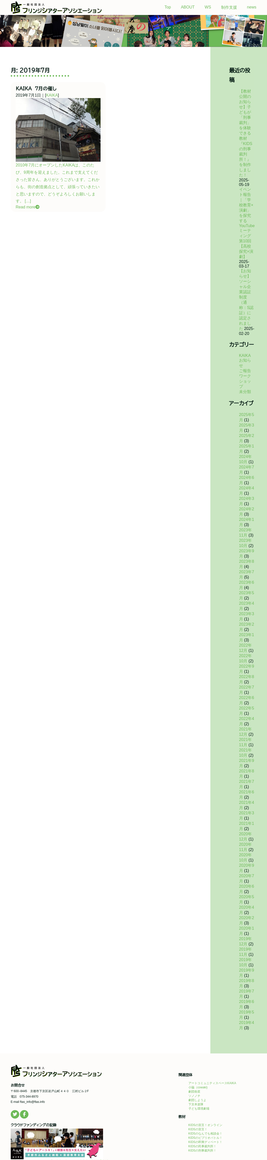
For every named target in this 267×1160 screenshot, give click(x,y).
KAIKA (52, 95)
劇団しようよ (197, 1100)
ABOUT (188, 7)
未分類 (245, 392)
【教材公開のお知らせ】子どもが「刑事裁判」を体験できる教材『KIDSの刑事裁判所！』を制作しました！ (245, 133)
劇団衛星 (194, 1091)
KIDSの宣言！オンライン (205, 1125)
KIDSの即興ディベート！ (205, 1142)
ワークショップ (245, 381)
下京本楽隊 (195, 1104)
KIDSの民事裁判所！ (202, 1146)
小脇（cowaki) (198, 1087)
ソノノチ (194, 1096)
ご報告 (245, 371)
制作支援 (229, 7)
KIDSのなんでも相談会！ (205, 1133)
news (251, 7)
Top (167, 7)
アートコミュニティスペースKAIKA (212, 1083)
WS (208, 7)
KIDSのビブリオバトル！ (205, 1138)
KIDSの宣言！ (197, 1129)
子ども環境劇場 (198, 1108)
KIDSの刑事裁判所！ (202, 1150)
